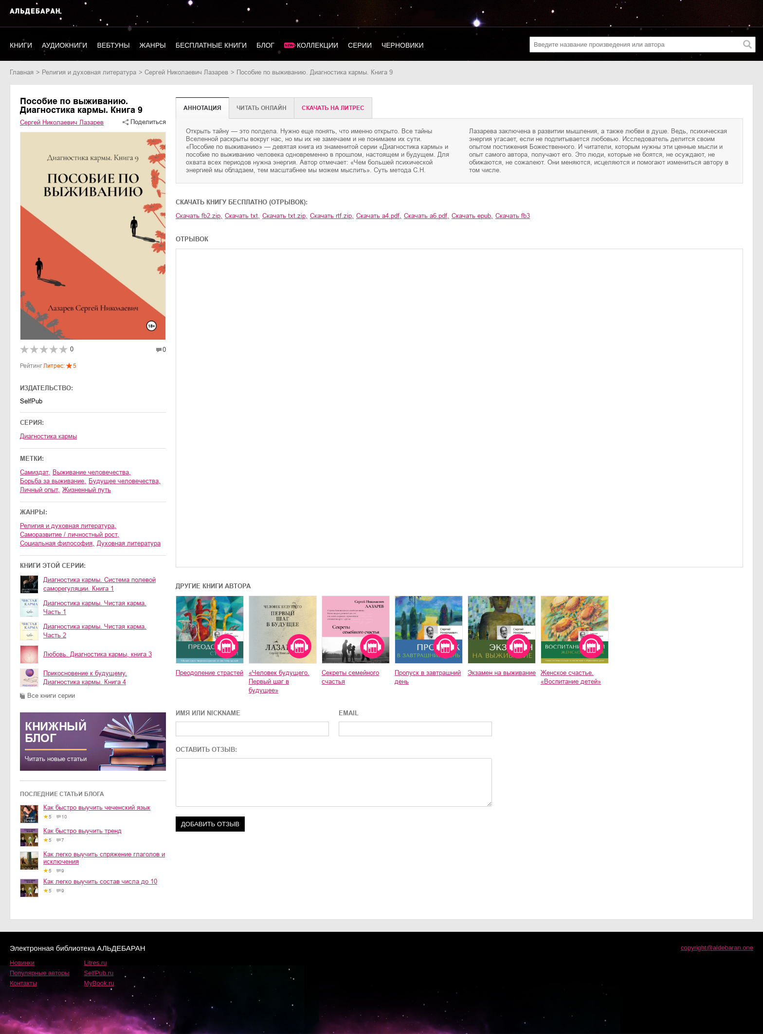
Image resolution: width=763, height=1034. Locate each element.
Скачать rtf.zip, (332, 215)
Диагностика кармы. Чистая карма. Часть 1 (94, 607)
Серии (360, 45)
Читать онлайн (261, 108)
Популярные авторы (40, 973)
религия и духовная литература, (68, 525)
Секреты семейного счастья (350, 677)
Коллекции (317, 45)
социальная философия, (57, 543)
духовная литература (129, 543)
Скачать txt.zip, (285, 215)
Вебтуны (113, 45)
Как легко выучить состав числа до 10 (100, 881)
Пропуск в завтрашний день (428, 677)
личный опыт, (40, 489)
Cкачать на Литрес (333, 108)
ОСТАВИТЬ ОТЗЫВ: (206, 749)
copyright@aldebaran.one (717, 947)
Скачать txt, (242, 215)
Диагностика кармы (48, 436)
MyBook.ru (99, 983)
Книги (21, 45)
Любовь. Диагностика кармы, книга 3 (97, 654)
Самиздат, (35, 472)
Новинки (22, 962)
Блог (265, 45)
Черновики (403, 45)
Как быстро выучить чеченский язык (96, 807)
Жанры (153, 45)
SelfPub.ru (99, 973)
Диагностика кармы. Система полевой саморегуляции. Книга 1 (99, 584)
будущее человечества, (125, 481)
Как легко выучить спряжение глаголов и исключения (104, 858)
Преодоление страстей (209, 672)
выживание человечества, (92, 472)
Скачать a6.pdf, (426, 215)
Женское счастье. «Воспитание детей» (571, 677)
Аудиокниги (64, 45)
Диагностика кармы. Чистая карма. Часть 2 (94, 631)
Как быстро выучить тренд (82, 830)
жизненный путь (86, 489)
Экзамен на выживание (502, 672)
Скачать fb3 (512, 215)
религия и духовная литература (89, 72)
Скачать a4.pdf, (378, 215)
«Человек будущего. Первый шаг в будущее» (279, 681)
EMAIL (349, 713)
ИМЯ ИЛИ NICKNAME (208, 713)
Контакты (23, 983)
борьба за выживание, (53, 481)
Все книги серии (51, 695)
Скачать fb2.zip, (199, 215)
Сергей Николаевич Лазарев (186, 72)
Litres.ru (95, 962)
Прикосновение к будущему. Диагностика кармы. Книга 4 (85, 678)
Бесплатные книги (211, 45)
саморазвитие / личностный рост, (69, 534)
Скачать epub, (472, 215)
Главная (22, 72)
